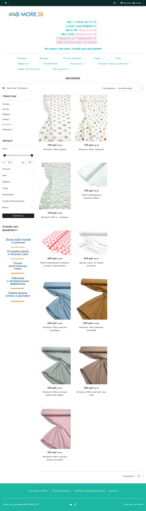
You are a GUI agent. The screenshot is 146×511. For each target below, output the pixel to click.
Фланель (22, 58)
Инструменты (61, 69)
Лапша (5, 119)
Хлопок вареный (72, 58)
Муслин (45, 58)
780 (29, 162)
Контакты (113, 490)
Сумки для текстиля (28, 69)
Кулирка (6, 114)
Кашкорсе (7, 129)
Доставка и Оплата (38, 490)
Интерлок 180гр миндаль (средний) (91, 329)
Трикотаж (23, 63)
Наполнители (50, 63)
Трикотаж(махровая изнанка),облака (91, 196)
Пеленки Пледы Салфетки (114, 63)
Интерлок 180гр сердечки (91, 149)
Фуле (118, 58)
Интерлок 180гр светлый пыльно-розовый (55, 458)
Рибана (6, 104)
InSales (140, 504)
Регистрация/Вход (61, 490)
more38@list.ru (86, 26)
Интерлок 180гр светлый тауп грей (91, 394)
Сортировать (108, 88)
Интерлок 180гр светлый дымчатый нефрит (55, 394)
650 (9, 162)
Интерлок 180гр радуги (54, 149)
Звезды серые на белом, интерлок (91, 264)
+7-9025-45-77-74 (84, 22)
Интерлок (7, 124)
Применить (18, 215)
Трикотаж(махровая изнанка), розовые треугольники (55, 264)
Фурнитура (77, 63)
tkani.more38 (88, 30)
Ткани (98, 58)
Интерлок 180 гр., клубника (54, 217)
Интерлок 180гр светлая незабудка (55, 329)
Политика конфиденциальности (89, 490)
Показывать (129, 476)
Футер (5, 109)
